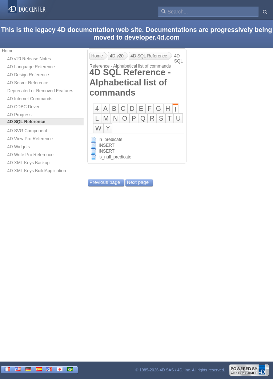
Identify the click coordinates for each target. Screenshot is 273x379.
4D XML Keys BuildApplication (36, 170)
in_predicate (110, 139)
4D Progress (19, 114)
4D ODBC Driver (23, 106)
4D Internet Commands (29, 98)
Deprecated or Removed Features (40, 90)
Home (7, 50)
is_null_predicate (115, 157)
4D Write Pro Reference (30, 154)
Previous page (104, 182)
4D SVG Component (27, 130)
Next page (138, 182)
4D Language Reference (31, 66)
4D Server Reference (27, 82)
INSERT (107, 145)
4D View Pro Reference (30, 138)
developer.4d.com (152, 37)
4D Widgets (18, 146)
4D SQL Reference (149, 56)
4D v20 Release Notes (29, 58)
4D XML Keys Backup (28, 162)
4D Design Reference (28, 74)
